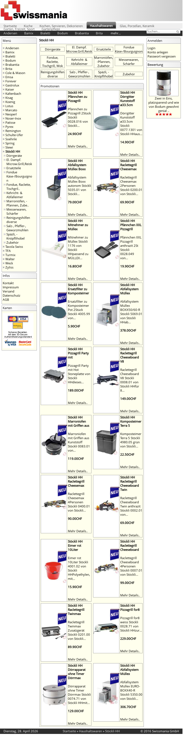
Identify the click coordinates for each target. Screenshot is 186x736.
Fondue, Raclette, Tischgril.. (18, 186)
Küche (28, 26)
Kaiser (9, 89)
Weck (9, 263)
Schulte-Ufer (14, 135)
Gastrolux (12, 85)
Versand (8, 291)
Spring (9, 143)
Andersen (10, 33)
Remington (13, 131)
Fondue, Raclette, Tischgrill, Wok (52, 61)
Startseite (10, 26)
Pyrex (9, 127)
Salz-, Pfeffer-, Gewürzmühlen (17, 228)
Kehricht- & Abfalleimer (14, 195)
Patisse (10, 122)
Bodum (62, 33)
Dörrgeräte (14, 155)
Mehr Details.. (78, 146)
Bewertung (155, 64)
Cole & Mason (15, 73)
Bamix (28, 33)
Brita (99, 33)
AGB (6, 299)
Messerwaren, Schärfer (16, 211)
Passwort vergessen (162, 56)
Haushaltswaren (101, 26)
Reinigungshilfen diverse (52, 74)
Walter (10, 259)
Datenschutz (11, 295)
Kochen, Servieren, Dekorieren (61, 26)
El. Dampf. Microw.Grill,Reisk (19, 162)
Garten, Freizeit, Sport (19, 29)
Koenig (10, 102)
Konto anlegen (158, 52)
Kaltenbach (13, 93)
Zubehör (12, 242)
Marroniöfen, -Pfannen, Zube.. (17, 203)
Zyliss (9, 267)
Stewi (9, 147)
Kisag (9, 98)
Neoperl (11, 114)
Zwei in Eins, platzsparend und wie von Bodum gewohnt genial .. (163, 104)
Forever (10, 81)
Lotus (9, 106)
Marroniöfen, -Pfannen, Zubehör (103, 61)
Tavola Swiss (14, 247)
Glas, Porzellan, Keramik (137, 26)
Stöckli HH (12, 151)
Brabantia (82, 33)
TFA (8, 251)
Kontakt (8, 283)
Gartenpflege (51, 29)
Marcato (11, 110)
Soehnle (11, 139)
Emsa (9, 77)
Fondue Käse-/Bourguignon (19, 176)
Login (151, 48)
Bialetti (45, 33)
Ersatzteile (13, 168)
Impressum (11, 287)
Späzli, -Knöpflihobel (15, 236)
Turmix (10, 255)
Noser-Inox (13, 118)
